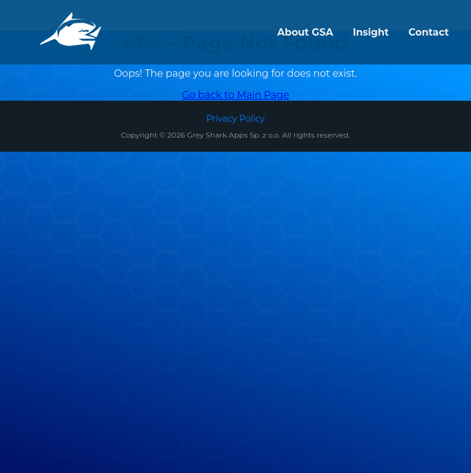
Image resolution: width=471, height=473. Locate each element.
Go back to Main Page (235, 95)
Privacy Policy (235, 118)
